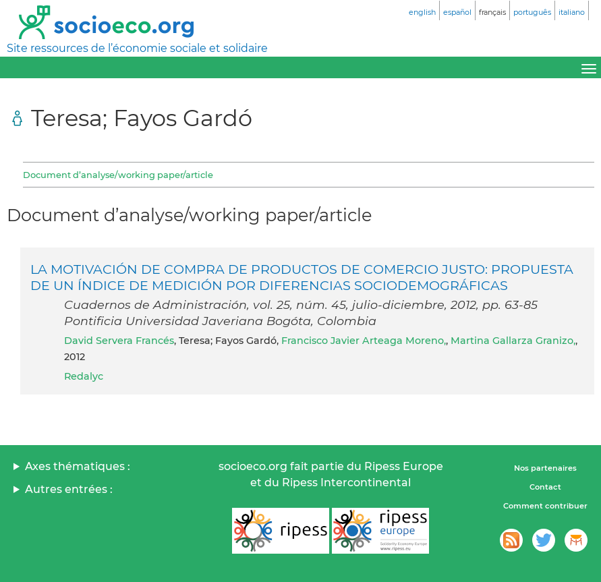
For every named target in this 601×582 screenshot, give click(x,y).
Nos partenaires (545, 468)
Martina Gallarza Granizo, (513, 340)
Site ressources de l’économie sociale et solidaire (137, 48)
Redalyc (83, 376)
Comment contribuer (545, 506)
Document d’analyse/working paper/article (118, 174)
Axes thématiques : (77, 466)
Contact (545, 487)
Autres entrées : (69, 489)
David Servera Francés (119, 340)
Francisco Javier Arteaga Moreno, (363, 340)
